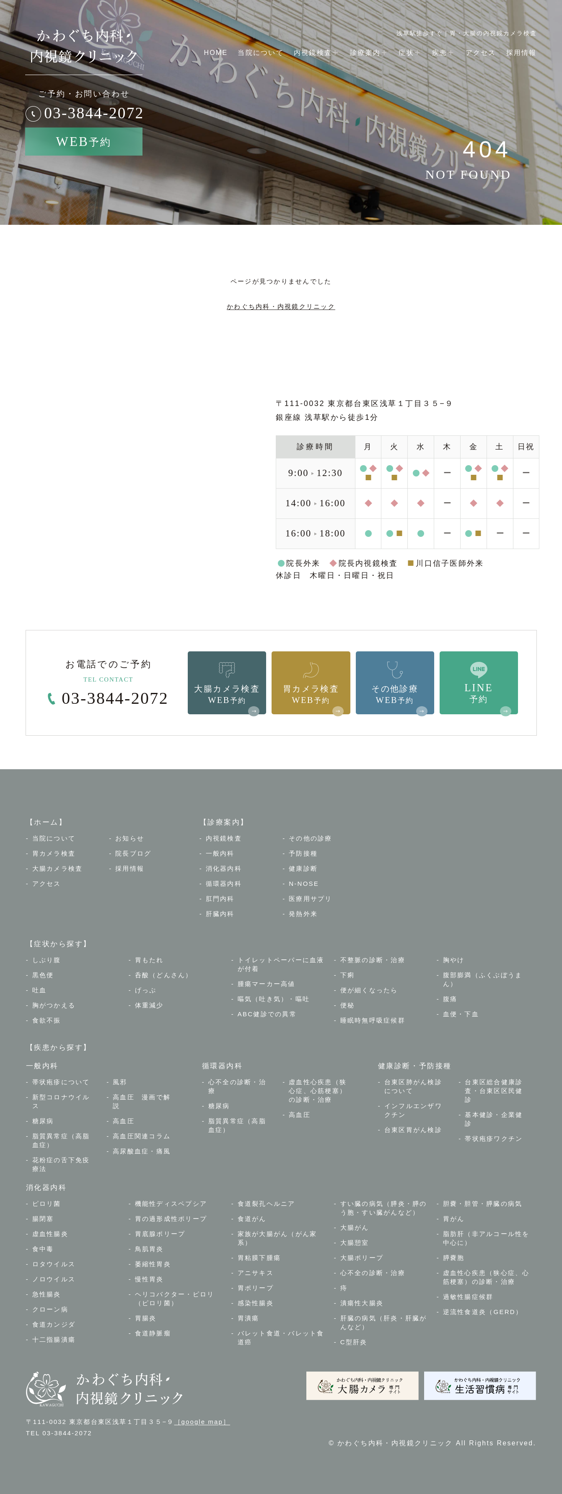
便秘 (347, 1005)
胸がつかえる (54, 1005)
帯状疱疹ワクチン (494, 1138)
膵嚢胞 (454, 1257)
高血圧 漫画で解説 (142, 1101)
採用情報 (521, 52)
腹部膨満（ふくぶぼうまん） (483, 979)
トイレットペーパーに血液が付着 (281, 964)
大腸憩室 (354, 1242)
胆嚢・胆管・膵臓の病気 (483, 1203)
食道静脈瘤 (153, 1333)
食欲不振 (46, 1020)
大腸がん (354, 1227)
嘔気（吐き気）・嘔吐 (274, 998)
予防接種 (303, 853)
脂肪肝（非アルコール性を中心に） (486, 1238)
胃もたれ (149, 959)
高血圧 (124, 1120)
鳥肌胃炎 (149, 1248)
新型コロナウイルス (61, 1101)
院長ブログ (133, 853)
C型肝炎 (354, 1342)
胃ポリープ (256, 1287)
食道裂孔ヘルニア (266, 1203)
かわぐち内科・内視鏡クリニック (281, 306)
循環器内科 (224, 883)
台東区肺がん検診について (413, 1086)
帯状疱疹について (61, 1081)
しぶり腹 (46, 959)
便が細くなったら (369, 990)
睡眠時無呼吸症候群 (372, 1020)
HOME (216, 52)
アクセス (481, 52)
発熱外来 (303, 913)
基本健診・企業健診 (494, 1119)
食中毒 (43, 1248)
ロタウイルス (54, 1264)
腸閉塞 (43, 1218)
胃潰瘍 (248, 1318)
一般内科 (220, 853)
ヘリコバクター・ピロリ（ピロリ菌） (175, 1299)
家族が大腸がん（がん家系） (277, 1238)
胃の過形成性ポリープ (171, 1218)
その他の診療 (310, 838)
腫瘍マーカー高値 (266, 983)
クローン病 (50, 1309)
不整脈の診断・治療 (372, 959)
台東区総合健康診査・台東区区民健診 (494, 1090)
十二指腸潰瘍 (54, 1339)
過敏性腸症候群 (468, 1296)
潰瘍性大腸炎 (362, 1303)
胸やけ (454, 959)
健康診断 (303, 868)
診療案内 (369, 52)
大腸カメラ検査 (57, 868)
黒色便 (43, 975)
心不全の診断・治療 (237, 1086)
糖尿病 (43, 1120)
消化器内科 (224, 868)
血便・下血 (461, 1014)
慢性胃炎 (149, 1279)
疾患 (444, 52)
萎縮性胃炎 (153, 1264)
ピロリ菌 (46, 1203)
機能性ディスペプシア (171, 1203)
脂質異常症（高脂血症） (61, 1140)
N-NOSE (304, 883)
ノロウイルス (54, 1279)
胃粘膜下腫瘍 (259, 1257)
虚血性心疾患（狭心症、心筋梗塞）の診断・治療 (318, 1090)
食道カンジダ (54, 1324)
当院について (260, 52)
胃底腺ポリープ (160, 1233)
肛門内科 (220, 898)
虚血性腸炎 (50, 1233)
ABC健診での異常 (267, 1014)
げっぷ (146, 990)
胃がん (454, 1218)
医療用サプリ (310, 898)
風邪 (120, 1081)
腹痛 (450, 998)
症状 (410, 52)
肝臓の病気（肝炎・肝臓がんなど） (383, 1322)
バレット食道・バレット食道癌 (281, 1338)
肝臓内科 (220, 913)
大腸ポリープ (362, 1257)
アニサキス (256, 1272)
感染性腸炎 (256, 1303)
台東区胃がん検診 (413, 1129)
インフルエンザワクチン (413, 1110)
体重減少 (149, 1005)
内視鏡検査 (317, 52)
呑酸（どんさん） (164, 975)
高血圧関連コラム (142, 1136)
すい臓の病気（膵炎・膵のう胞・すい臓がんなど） (383, 1208)
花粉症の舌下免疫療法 (61, 1164)
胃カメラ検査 (54, 853)
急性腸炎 (46, 1294)
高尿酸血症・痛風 (142, 1151)
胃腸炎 (146, 1318)
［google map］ (202, 1421)
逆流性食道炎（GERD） (483, 1311)
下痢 (347, 975)
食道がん (252, 1218)
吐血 (39, 990)
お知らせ (129, 838)
